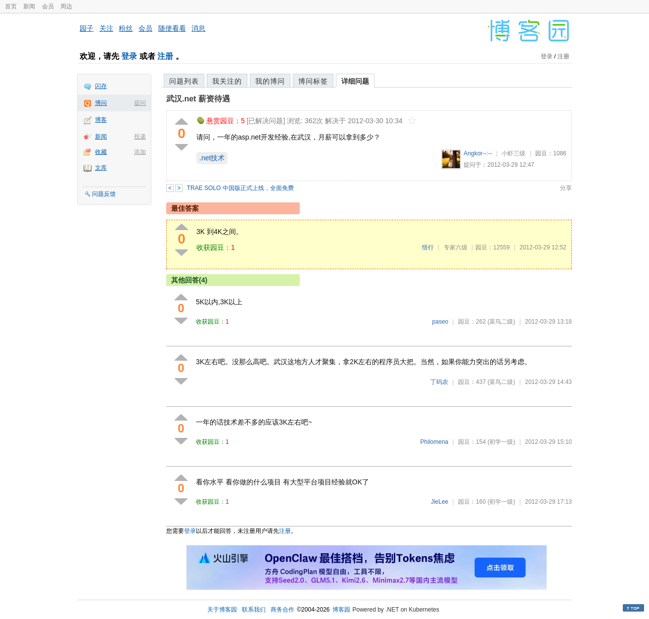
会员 (48, 6)
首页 (11, 6)
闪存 (101, 86)
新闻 (29, 6)
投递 (140, 136)
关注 (106, 28)
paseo (440, 321)
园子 (86, 28)
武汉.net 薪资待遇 (198, 99)
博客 (101, 119)
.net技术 (212, 158)
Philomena (434, 441)
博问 (101, 102)
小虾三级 (513, 153)
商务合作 (282, 609)
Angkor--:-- (478, 153)
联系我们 (254, 609)
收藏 (101, 151)
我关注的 (227, 81)
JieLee (439, 501)
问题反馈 (104, 193)
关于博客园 (222, 609)
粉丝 (126, 28)
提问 (140, 102)
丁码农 (439, 382)
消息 (198, 28)
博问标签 (313, 81)
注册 (165, 56)
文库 (101, 167)
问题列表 (184, 81)
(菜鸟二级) (501, 321)
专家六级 (455, 247)
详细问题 (355, 81)
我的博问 (270, 81)
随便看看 (172, 28)
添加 (140, 151)
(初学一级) (501, 441)
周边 (66, 6)
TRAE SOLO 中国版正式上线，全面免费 (240, 188)
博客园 (341, 609)
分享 (566, 188)
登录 (129, 56)
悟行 (428, 247)
